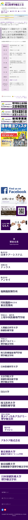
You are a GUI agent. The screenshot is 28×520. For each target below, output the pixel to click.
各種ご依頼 (14, 11)
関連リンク (6, 492)
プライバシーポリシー (8, 498)
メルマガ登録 (23, 11)
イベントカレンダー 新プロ (19, 96)
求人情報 (5, 12)
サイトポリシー (7, 504)
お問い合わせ (6, 11)
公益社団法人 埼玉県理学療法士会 (15, 514)
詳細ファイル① (13, 80)
